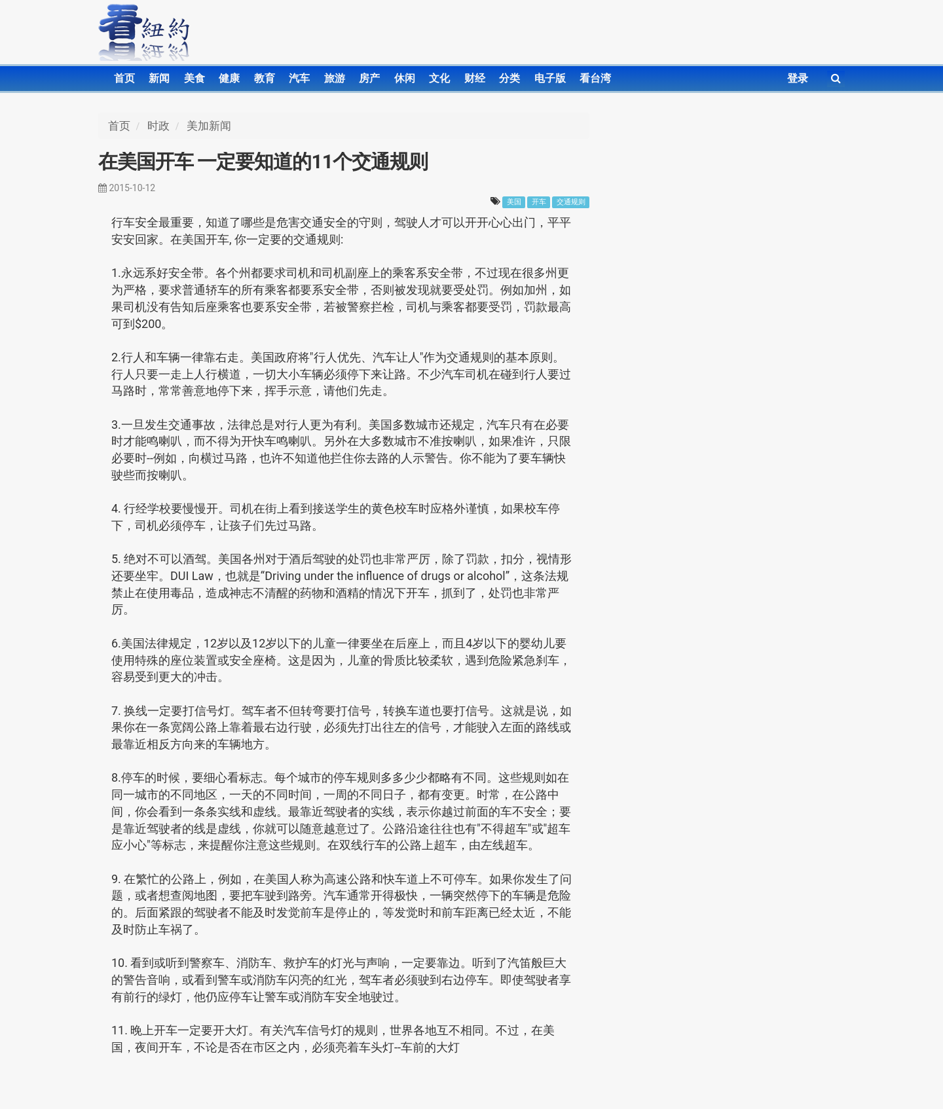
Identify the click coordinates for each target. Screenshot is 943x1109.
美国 (514, 202)
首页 (124, 78)
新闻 (159, 78)
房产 (369, 78)
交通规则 (571, 202)
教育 (264, 78)
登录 (797, 78)
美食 (194, 78)
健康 (229, 78)
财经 (474, 78)
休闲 (404, 78)
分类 (509, 78)
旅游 (334, 78)
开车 (539, 202)
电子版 (550, 78)
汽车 (299, 78)
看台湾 (595, 78)
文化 (439, 78)
